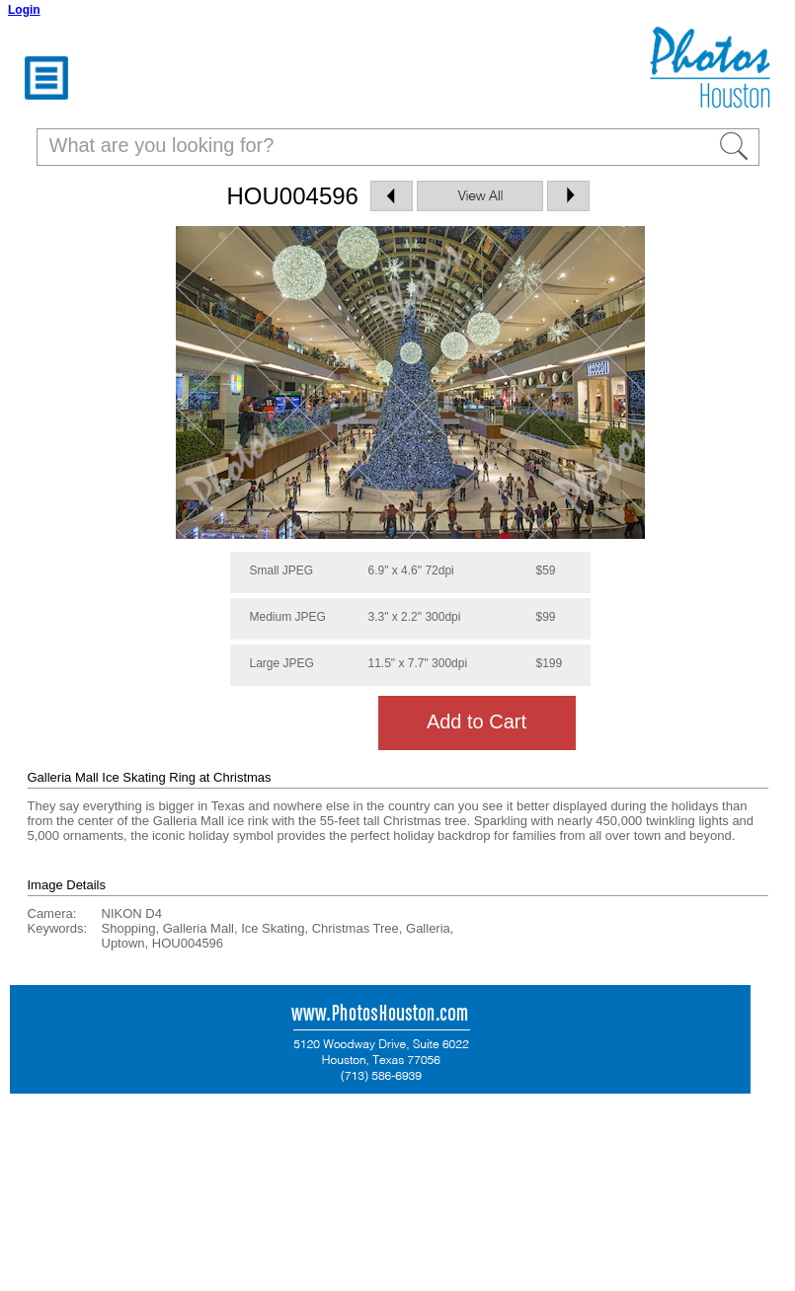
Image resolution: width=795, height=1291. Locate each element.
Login (24, 10)
